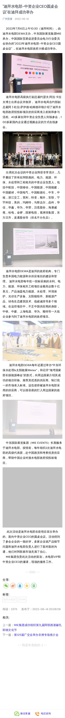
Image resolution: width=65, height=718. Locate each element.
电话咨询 (43, 713)
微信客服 (22, 713)
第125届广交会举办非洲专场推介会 (36, 635)
